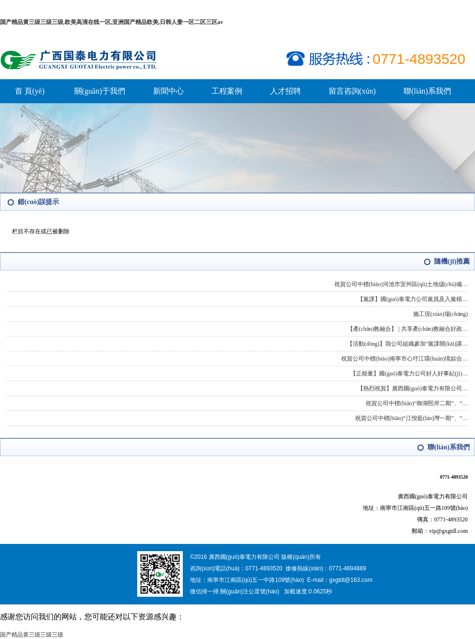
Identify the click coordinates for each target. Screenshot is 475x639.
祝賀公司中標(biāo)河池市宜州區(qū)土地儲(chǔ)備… (401, 284)
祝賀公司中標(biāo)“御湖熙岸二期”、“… (417, 403)
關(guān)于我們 (99, 91)
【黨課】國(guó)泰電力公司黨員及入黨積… (412, 299)
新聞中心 (168, 91)
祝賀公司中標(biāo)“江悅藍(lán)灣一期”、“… (411, 418)
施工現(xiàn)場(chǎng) (440, 314)
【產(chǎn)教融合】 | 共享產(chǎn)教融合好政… (407, 329)
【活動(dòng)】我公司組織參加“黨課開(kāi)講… (407, 343)
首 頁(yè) (30, 91)
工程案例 (227, 91)
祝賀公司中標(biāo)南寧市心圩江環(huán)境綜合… (404, 358)
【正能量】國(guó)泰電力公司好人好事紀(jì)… (409, 373)
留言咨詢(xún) (352, 91)
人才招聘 (285, 91)
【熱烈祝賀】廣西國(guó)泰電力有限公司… (412, 388)
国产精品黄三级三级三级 (31, 634)
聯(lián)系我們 (427, 91)
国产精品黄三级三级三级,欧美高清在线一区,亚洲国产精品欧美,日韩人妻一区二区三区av (111, 22)
